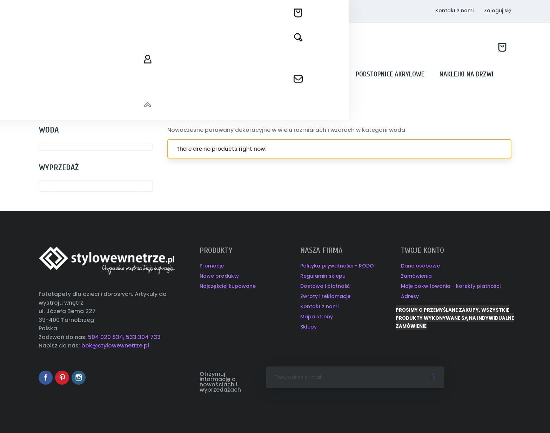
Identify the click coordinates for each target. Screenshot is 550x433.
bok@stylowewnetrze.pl (115, 345)
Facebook (46, 378)
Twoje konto (422, 250)
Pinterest (62, 378)
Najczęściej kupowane (228, 286)
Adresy (410, 296)
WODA (49, 130)
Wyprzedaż (59, 167)
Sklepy (308, 326)
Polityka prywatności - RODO (337, 265)
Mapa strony (316, 316)
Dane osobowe (420, 265)
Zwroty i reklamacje (325, 296)
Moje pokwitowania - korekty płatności (451, 286)
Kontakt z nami (454, 10)
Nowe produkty (219, 275)
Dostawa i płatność (325, 286)
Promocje (212, 265)
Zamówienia (416, 275)
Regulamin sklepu (323, 275)
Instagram (79, 378)
